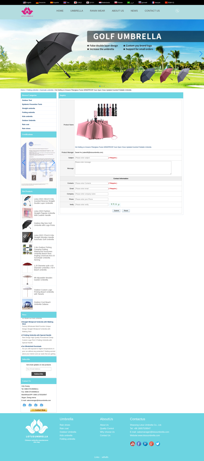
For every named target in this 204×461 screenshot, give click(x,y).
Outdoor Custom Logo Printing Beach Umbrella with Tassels (44, 292)
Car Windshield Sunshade (31, 347)
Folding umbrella (32, 90)
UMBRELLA (76, 10)
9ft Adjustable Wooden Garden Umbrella (43, 279)
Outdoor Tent (27, 100)
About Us (104, 425)
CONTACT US (152, 10)
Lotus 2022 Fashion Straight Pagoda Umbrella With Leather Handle (44, 213)
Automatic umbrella (46, 90)
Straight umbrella (28, 108)
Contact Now (38, 410)
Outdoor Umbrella (28, 120)
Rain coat (25, 124)
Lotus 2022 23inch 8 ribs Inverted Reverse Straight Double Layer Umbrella (44, 201)
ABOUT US (118, 10)
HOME (59, 10)
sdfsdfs (105, 457)
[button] (99, 86)
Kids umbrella (27, 116)
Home (23, 90)
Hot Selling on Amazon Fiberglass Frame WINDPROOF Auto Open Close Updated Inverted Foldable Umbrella (113, 147)
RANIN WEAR (97, 10)
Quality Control (107, 428)
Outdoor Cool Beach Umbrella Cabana (42, 303)
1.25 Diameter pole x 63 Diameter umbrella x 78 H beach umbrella (44, 268)
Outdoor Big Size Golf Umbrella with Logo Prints (44, 224)
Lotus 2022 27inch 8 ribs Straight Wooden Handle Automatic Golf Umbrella (44, 237)
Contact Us (105, 435)
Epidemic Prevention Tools (32, 104)
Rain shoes (26, 128)
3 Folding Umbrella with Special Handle (36, 336)
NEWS (134, 10)
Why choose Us (107, 432)
